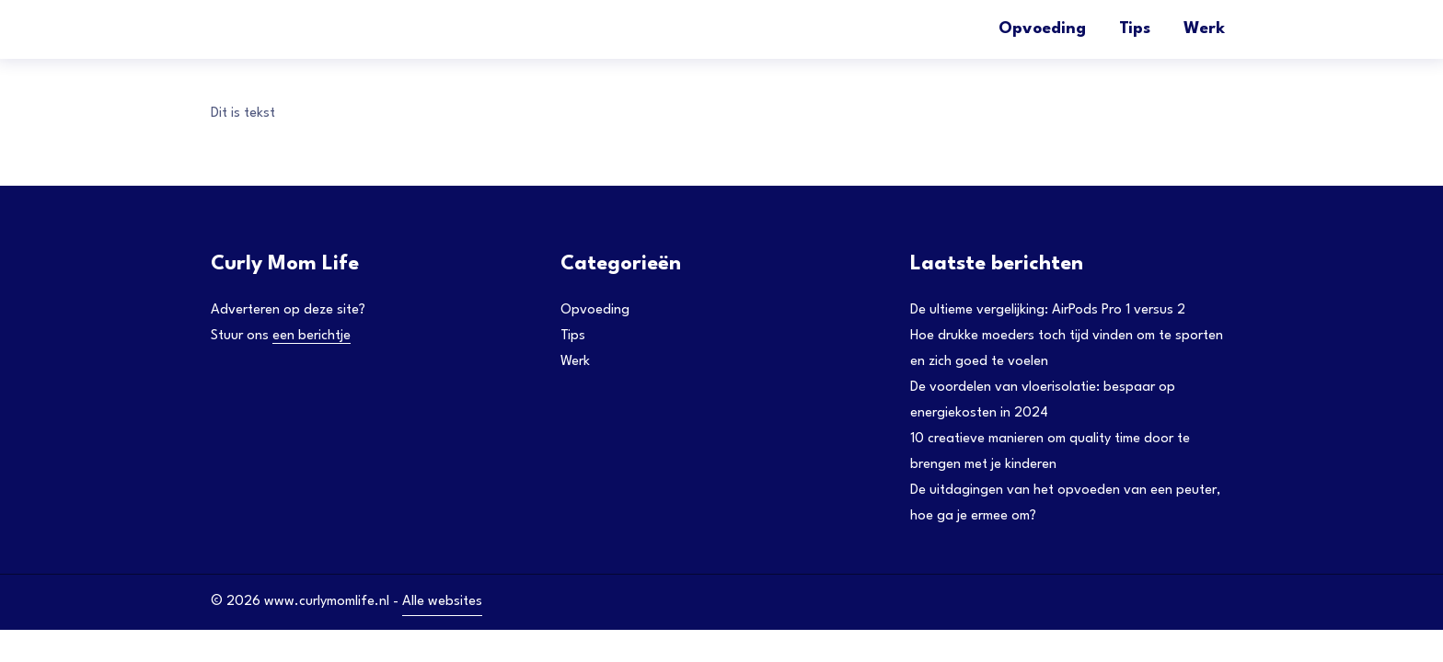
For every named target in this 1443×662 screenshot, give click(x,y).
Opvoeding (1042, 29)
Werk (1204, 29)
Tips (1134, 29)
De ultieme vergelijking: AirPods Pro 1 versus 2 (1047, 310)
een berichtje (311, 336)
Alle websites (442, 602)
